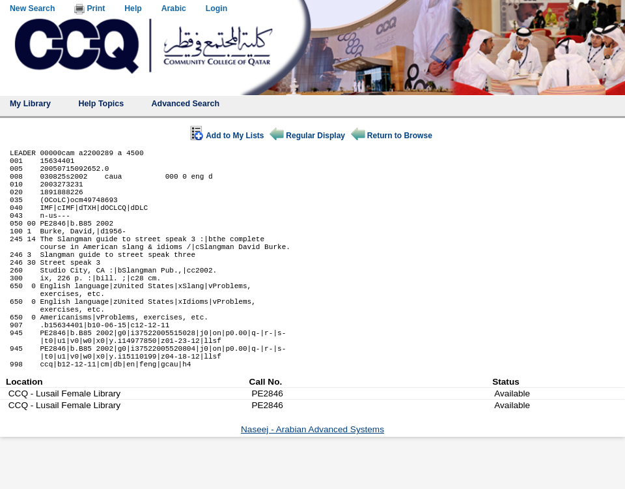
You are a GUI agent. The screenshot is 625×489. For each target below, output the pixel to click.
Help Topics (101, 103)
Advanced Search (186, 103)
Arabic (173, 8)
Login (216, 8)
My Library (30, 103)
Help (133, 8)
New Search (32, 8)
